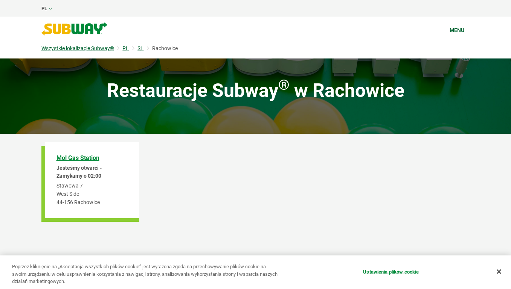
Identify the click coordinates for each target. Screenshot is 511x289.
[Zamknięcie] (499, 271)
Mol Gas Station (77, 157)
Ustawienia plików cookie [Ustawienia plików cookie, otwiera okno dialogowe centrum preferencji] (391, 271)
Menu (457, 30)
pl (44, 8)
